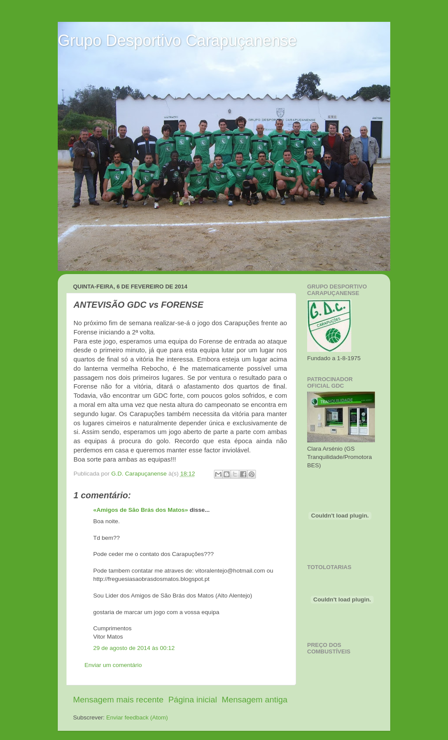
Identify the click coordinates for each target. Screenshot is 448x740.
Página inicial (192, 699)
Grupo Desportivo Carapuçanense (177, 40)
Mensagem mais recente (118, 699)
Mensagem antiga (254, 699)
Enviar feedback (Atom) (137, 717)
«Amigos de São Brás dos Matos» (140, 510)
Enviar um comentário (113, 665)
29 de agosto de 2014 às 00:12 (134, 648)
